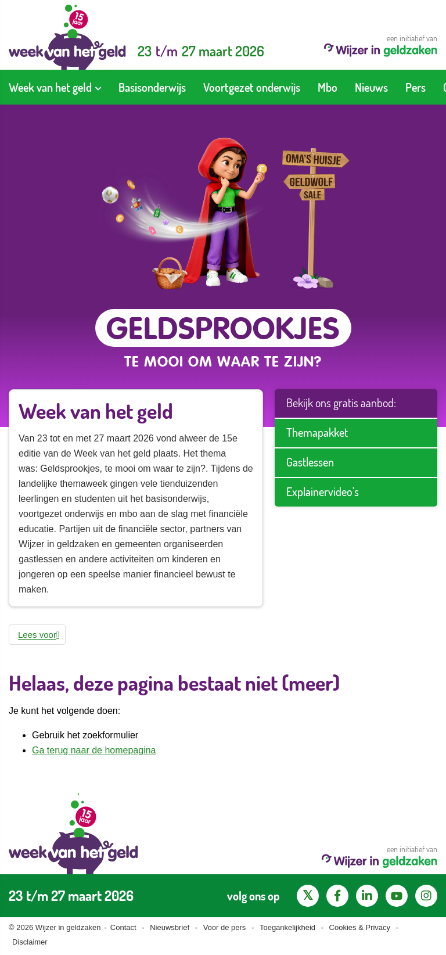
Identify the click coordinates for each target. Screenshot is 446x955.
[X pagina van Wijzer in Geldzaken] (308, 896)
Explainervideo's (322, 491)
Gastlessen (310, 461)
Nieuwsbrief (169, 927)
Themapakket (317, 432)
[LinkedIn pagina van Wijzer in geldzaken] (367, 896)
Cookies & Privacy (359, 927)
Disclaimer (30, 942)
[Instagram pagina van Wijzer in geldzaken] (426, 896)
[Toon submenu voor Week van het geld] (98, 87)
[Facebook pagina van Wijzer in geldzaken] (337, 896)
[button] (37, 634)
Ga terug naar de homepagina (94, 750)
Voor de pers (224, 927)
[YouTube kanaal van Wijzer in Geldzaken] (397, 896)
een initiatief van (380, 45)
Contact (123, 927)
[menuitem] (55, 87)
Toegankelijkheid (287, 927)
